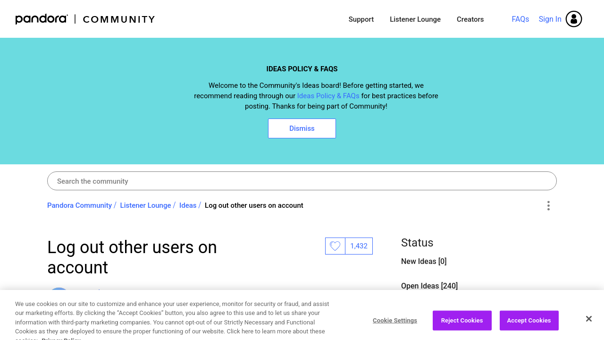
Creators (470, 19)
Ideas (188, 205)
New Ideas (419, 261)
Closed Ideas (423, 310)
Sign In (550, 19)
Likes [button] (335, 246)
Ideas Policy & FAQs (328, 96)
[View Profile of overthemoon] (103, 292)
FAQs (520, 19)
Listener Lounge (415, 19)
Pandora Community (85, 19)
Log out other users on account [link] (254, 205)
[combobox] (302, 180)
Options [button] (548, 206)
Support (361, 19)
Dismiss (302, 128)
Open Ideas (421, 285)
